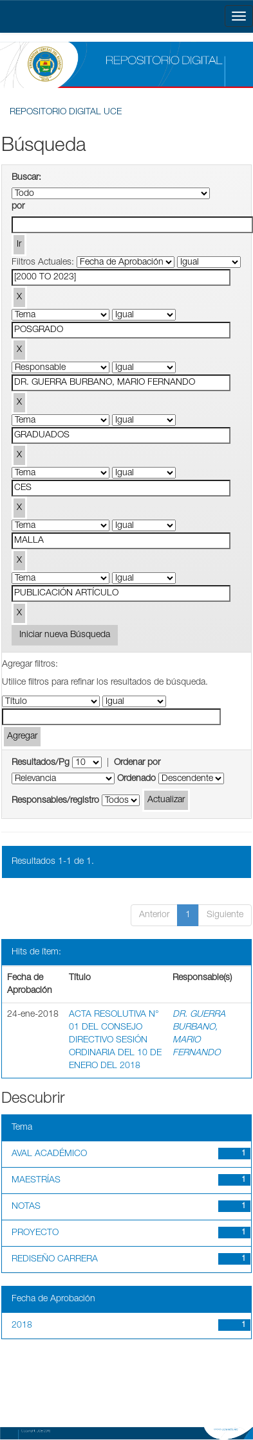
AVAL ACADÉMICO (49, 1154)
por (18, 206)
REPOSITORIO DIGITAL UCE (66, 112)
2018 (22, 1325)
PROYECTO (35, 1233)
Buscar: (26, 177)
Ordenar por (137, 763)
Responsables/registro (55, 800)
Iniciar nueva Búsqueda (64, 635)
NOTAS (26, 1206)
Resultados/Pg (41, 763)
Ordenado (136, 779)
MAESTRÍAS (36, 1180)
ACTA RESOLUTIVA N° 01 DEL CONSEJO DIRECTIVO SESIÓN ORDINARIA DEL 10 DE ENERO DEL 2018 (115, 1040)
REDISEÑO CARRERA (55, 1259)
